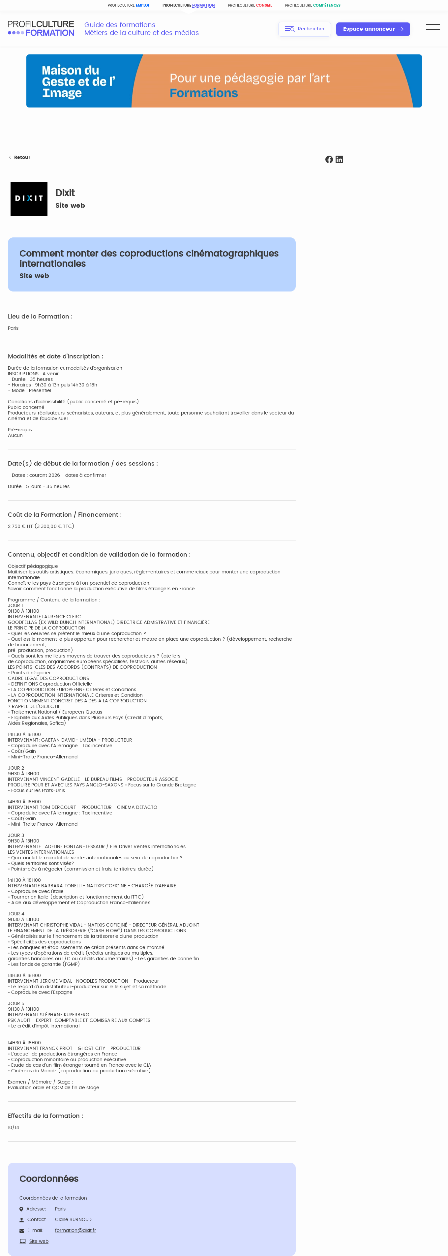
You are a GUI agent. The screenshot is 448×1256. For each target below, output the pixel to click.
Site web (70, 205)
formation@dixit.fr (75, 1230)
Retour (19, 158)
